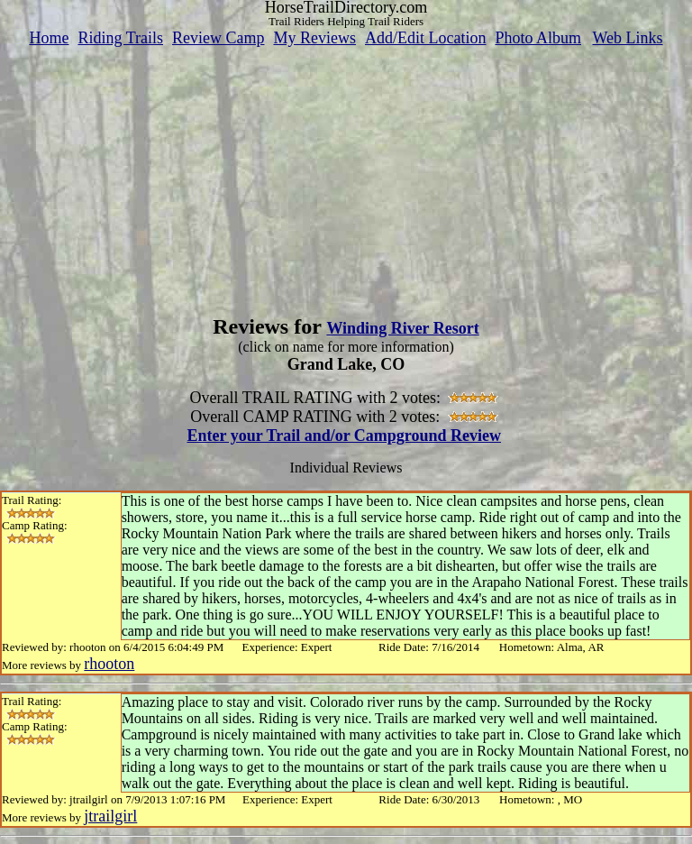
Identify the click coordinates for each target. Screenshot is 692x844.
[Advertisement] (346, 174)
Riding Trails (120, 38)
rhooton (109, 664)
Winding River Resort (402, 328)
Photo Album (538, 38)
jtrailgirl (110, 816)
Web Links (628, 38)
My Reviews (314, 38)
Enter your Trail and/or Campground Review (344, 436)
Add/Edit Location (425, 38)
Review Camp (218, 38)
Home (48, 38)
